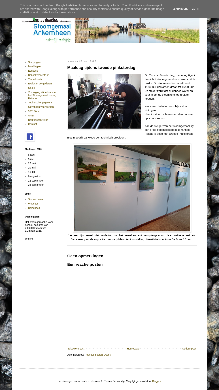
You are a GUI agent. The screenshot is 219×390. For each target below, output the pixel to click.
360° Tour (33, 111)
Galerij (31, 87)
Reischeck (34, 207)
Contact (32, 124)
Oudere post (189, 348)
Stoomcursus (35, 199)
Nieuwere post (76, 348)
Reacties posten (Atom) (98, 354)
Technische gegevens (40, 102)
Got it (196, 8)
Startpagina (34, 62)
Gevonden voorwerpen (41, 106)
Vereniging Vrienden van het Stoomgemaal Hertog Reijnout (42, 95)
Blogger (156, 381)
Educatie (33, 70)
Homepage (133, 348)
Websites (33, 203)
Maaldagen (34, 66)
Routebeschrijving (38, 119)
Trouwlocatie (35, 79)
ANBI (31, 115)
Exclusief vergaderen (40, 83)
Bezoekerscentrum (38, 75)
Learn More (180, 8)
